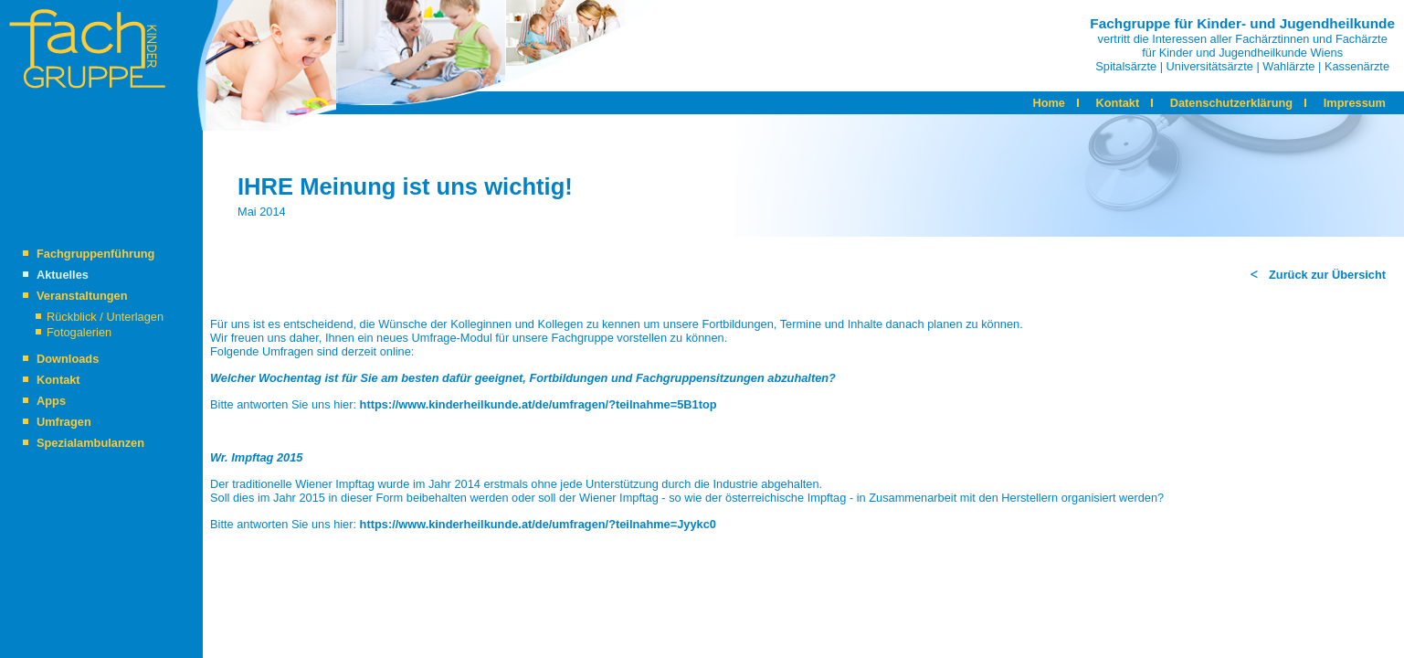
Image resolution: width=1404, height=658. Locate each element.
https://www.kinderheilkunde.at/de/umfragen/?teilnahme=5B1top (538, 404)
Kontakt (1118, 103)
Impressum (1355, 103)
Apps (51, 401)
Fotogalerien (79, 332)
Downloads (68, 359)
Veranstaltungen (82, 295)
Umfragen (64, 422)
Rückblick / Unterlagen (105, 317)
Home (1048, 103)
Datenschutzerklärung (1231, 103)
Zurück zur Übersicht (1327, 274)
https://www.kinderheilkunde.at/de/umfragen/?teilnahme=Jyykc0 (538, 524)
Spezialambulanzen (90, 443)
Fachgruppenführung (95, 253)
